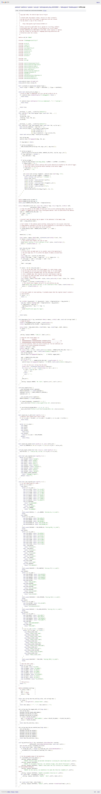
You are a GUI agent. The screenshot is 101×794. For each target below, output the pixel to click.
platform (24, 7)
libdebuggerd (73, 7)
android (17, 7)
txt (95, 791)
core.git (36, 7)
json (98, 791)
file (45, 10)
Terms (16, 791)
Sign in (98, 2)
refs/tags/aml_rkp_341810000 (49, 7)
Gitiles (8, 791)
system (30, 7)
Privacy (12, 791)
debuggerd (64, 7)
